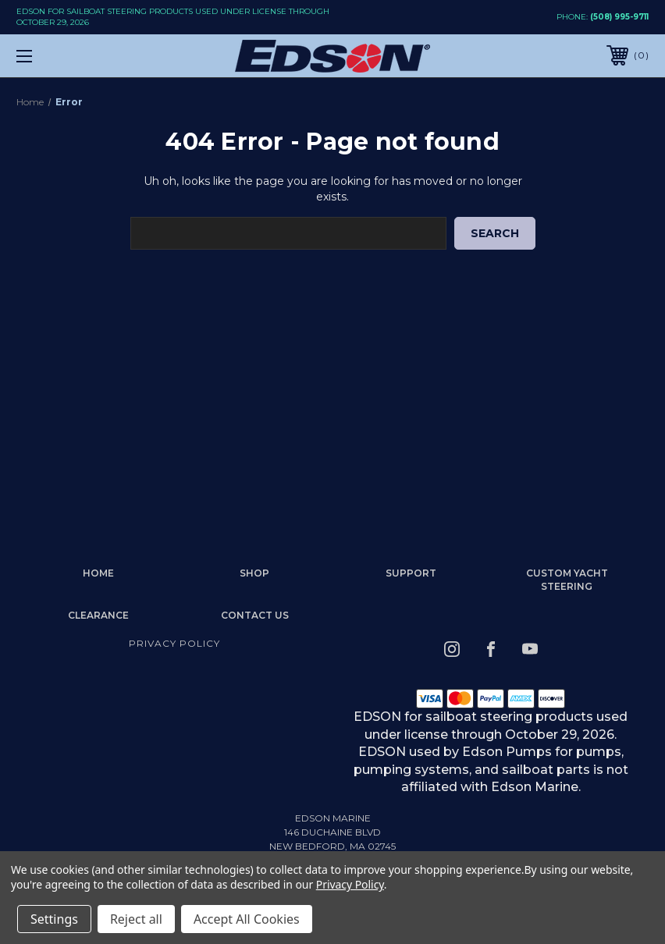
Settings (54, 919)
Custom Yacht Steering (567, 579)
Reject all (136, 919)
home (98, 573)
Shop (254, 573)
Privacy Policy (174, 643)
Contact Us (255, 615)
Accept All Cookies (247, 919)
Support (411, 573)
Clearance (98, 615)
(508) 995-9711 (619, 17)
